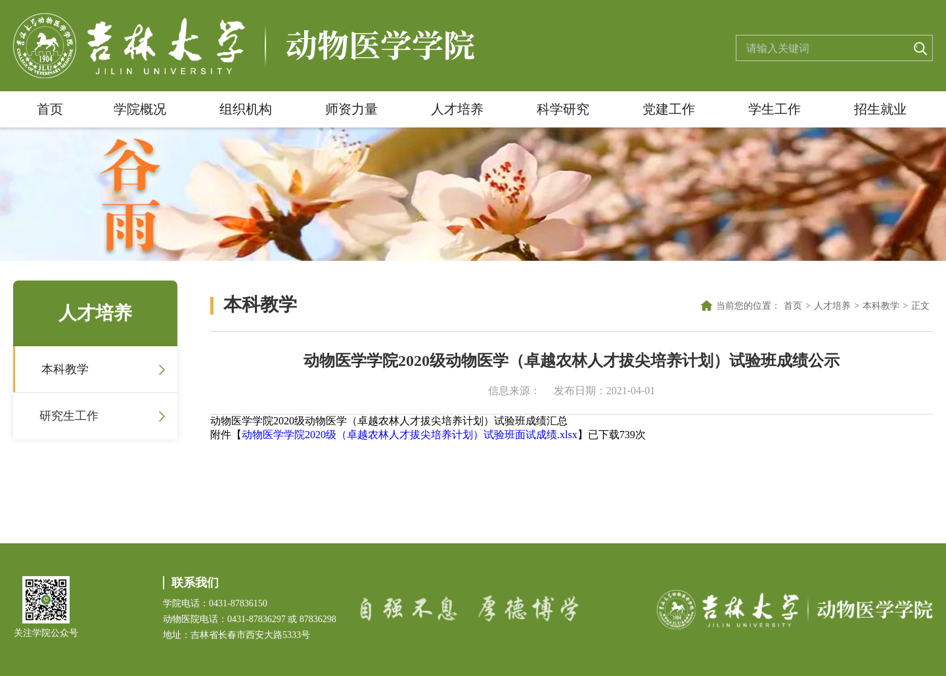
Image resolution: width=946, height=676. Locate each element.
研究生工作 (69, 415)
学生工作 (774, 109)
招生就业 (880, 109)
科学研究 (563, 109)
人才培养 (457, 109)
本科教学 (65, 369)
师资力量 (351, 109)
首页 (50, 109)
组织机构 (245, 109)
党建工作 (668, 109)
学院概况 (140, 109)
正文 (920, 306)
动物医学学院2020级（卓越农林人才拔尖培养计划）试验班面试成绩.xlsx (409, 434)
